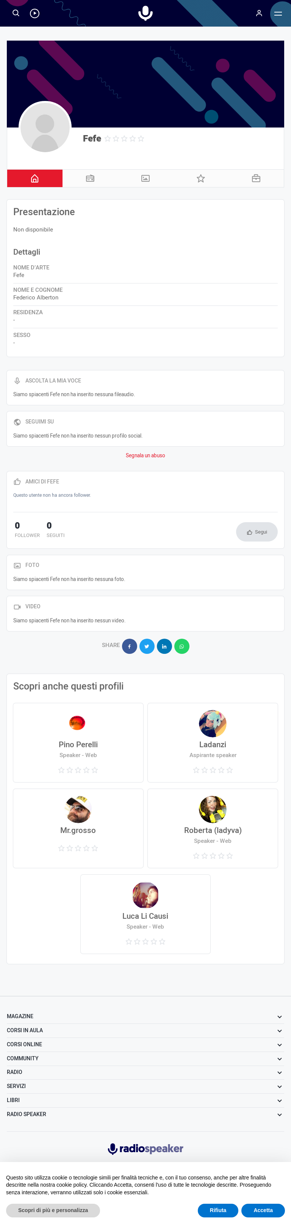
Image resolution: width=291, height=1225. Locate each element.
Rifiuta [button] (218, 1210)
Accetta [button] (263, 1210)
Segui (261, 531)
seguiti (51, 530)
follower (25, 530)
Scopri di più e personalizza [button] (53, 1210)
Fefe (92, 138)
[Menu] (259, 13)
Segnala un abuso (145, 456)
